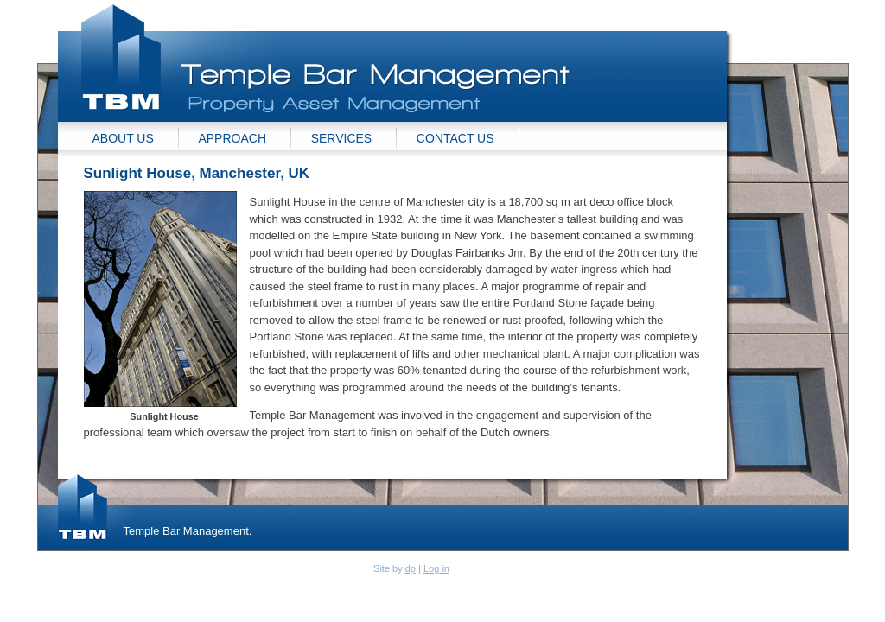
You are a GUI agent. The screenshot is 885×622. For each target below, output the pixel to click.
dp (410, 568)
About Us (123, 138)
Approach (232, 138)
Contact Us (455, 138)
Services (341, 138)
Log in (436, 568)
